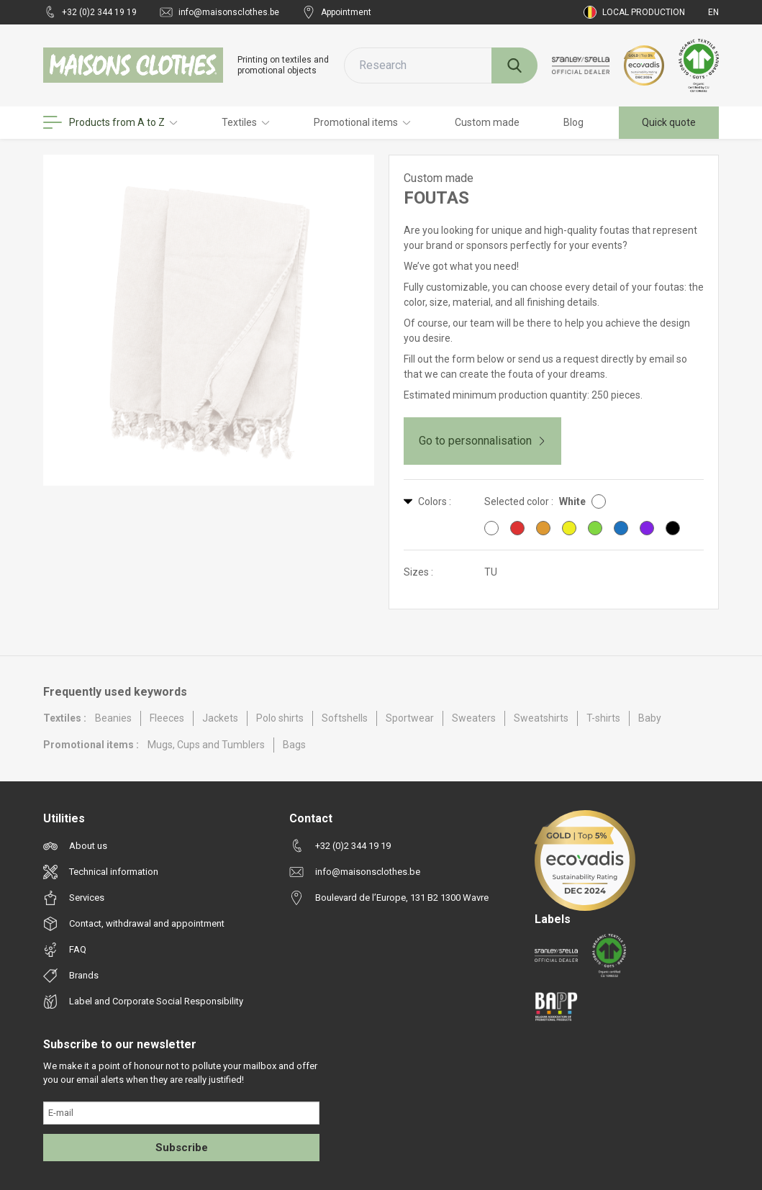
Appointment (336, 12)
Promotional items (362, 122)
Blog (573, 122)
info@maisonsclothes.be (219, 12)
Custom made (487, 122)
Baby (649, 718)
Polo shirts (280, 718)
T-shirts (603, 718)
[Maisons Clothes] (133, 65)
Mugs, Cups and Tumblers (206, 744)
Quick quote (669, 122)
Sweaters (474, 718)
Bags (294, 744)
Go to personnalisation (482, 441)
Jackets (220, 718)
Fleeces (167, 718)
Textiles (246, 122)
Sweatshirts (541, 718)
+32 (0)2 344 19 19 (90, 12)
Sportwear (410, 718)
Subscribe (181, 1147)
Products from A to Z (110, 122)
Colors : (427, 501)
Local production (634, 12)
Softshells (345, 718)
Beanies (113, 718)
